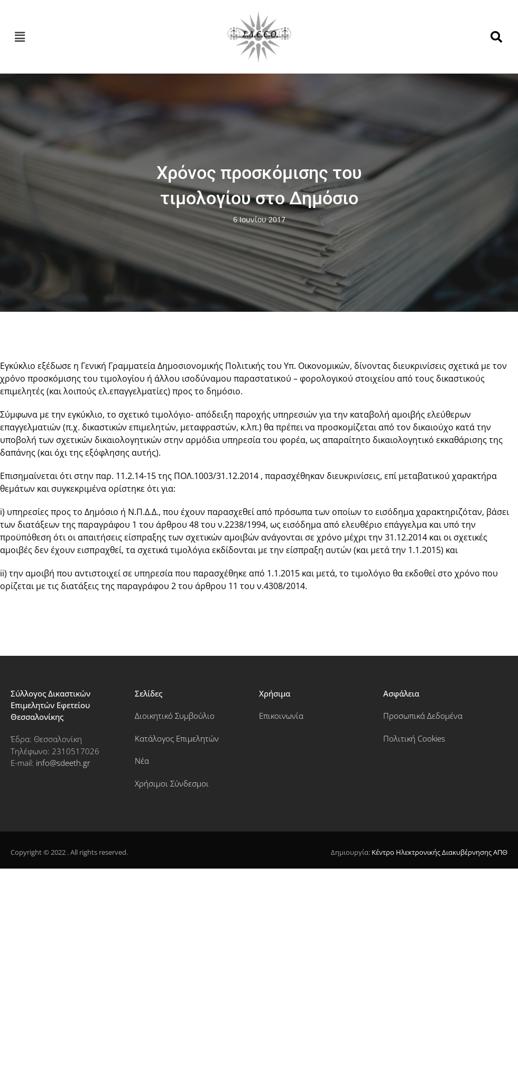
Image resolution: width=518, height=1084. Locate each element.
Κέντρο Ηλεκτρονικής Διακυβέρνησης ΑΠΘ (439, 852)
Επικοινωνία (281, 715)
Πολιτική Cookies (414, 738)
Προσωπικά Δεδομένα (422, 715)
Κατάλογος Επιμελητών (177, 738)
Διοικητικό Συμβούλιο (175, 715)
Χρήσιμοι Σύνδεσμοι (172, 783)
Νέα (142, 760)
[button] (20, 37)
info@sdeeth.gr (63, 762)
